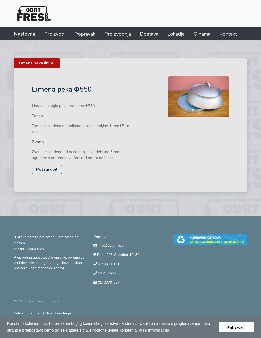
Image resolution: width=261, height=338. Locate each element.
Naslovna (24, 34)
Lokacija (176, 34)
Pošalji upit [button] (47, 169)
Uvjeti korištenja (58, 313)
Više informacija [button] (154, 330)
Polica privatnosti (27, 313)
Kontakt (228, 34)
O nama (202, 34)
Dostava (149, 34)
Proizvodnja (117, 34)
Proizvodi (54, 34)
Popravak (84, 34)
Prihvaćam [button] (236, 327)
